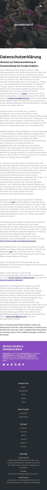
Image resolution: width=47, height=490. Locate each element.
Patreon (23, 446)
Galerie (23, 387)
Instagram (23, 428)
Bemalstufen (23, 391)
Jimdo (24, 94)
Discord (23, 439)
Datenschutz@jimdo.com (18, 98)
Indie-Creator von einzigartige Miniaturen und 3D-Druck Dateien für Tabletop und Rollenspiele (23, 480)
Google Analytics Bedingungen (21, 278)
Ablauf (23, 398)
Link (10, 252)
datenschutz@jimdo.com (16, 316)
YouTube (23, 432)
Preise (23, 394)
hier (13, 202)
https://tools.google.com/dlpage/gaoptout (18, 241)
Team (24, 402)
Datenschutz (23, 417)
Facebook (23, 443)
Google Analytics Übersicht (11, 280)
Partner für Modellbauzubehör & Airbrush (23, 473)
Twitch (23, 435)
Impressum (23, 413)
